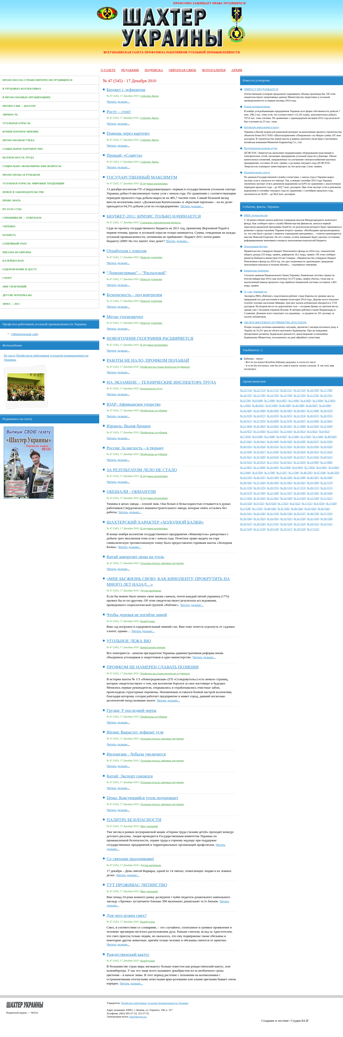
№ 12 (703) (300, 395)
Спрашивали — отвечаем (21, 217)
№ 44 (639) (286, 441)
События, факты (149, 95)
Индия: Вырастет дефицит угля (135, 732)
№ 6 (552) (295, 503)
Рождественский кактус (128, 954)
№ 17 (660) (300, 426)
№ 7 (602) (309, 467)
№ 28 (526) (259, 524)
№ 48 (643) (330, 436)
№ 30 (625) (286, 452)
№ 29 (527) (246, 524)
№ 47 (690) (272, 405)
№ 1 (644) (317, 436)
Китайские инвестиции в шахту (261, 127)
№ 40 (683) (273, 410)
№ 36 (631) (300, 446)
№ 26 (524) (286, 524)
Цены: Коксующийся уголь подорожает (142, 797)
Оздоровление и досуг (19, 269)
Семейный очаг (14, 243)
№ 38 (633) (273, 446)
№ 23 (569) (259, 493)
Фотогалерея (214, 70)
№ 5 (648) (269, 436)
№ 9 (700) (245, 400)
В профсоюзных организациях (26, 97)
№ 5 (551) (307, 503)
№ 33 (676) (273, 416)
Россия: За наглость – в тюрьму (135, 448)
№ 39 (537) (300, 513)
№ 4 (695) (306, 400)
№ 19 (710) (300, 390)
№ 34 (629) (326, 446)
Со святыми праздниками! (130, 858)
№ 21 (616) (313, 457)
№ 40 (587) (313, 477)
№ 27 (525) (273, 524)
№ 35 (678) (246, 416)
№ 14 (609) (313, 462)
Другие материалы (17, 295)
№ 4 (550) (319, 503)
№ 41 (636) (326, 441)
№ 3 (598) (269, 472)
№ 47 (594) (320, 472)
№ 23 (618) (286, 457)
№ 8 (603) (297, 467)
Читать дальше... (118, 101)
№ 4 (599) (257, 472)
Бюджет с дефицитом (126, 89)
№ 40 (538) (286, 513)
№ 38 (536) (313, 513)
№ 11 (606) (259, 467)
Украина (9, 226)
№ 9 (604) (285, 467)
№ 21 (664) (246, 426)
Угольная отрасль (16, 123)
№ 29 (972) (326, 416)
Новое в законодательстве (23, 192)
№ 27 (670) (259, 421)
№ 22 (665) (326, 421)
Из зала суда (12, 209)
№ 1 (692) (245, 405)
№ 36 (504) (246, 518)
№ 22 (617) (300, 457)
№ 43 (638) (300, 441)
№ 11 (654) (286, 431)
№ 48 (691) (258, 405)
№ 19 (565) (313, 493)
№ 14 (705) (273, 395)
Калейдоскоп (13, 260)
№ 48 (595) (307, 472)
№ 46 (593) (333, 472)
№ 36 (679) (326, 410)
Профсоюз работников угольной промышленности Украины (154, 1003)
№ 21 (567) (286, 493)
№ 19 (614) (246, 462)
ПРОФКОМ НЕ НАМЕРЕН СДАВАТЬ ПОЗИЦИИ (153, 667)
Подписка (154, 70)
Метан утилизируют (125, 316)
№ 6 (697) (281, 400)
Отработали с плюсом (127, 250)
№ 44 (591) (259, 477)
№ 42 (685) (246, 410)
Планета (9, 235)
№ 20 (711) (286, 390)
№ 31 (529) (313, 518)
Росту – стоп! (119, 111)
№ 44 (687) (312, 405)
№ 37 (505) (326, 513)
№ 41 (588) (300, 477)
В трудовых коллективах (21, 88)
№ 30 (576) (259, 488)
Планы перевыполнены (257, 106)
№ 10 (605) (273, 467)
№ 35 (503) (259, 518)
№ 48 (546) (270, 508)
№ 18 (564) (326, 493)
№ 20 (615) (326, 457)
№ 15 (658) (326, 426)
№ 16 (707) (246, 395)
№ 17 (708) (326, 390)
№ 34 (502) (273, 518)
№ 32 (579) (326, 482)
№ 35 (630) (313, 446)
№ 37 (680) (313, 410)
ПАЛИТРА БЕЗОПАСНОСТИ (134, 819)
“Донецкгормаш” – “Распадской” (137, 272)
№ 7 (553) (283, 503)
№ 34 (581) (300, 482)
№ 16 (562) (259, 498)
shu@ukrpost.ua (137, 1016)
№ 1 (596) (293, 472)
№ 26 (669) (273, 421)
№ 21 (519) (259, 529)
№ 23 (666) (313, 421)
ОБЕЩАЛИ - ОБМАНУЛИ (131, 491)
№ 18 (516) (300, 529)
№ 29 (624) (300, 452)
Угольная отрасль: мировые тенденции (33, 183)
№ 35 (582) (286, 482)
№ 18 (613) (259, 462)
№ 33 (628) (246, 452)
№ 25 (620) (259, 457)
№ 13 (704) (286, 395)
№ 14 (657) (246, 431)
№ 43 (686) (325, 405)
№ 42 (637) (313, 441)
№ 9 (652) (312, 431)
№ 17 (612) (273, 462)
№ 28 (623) (313, 452)
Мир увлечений (14, 286)
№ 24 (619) (273, 457)
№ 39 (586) (326, 477)
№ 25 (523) (300, 524)
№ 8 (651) (324, 431)
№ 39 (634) (259, 446)
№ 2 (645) (306, 436)
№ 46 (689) (285, 405)
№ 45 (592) (246, 477)
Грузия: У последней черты (131, 710)
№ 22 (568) (273, 493)
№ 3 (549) (331, 503)
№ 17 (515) (313, 529)
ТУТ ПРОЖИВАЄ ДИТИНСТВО (137, 885)
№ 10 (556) (246, 503)
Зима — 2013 (10, 303)
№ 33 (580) (313, 482)
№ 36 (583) (273, 482)
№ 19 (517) (286, 529)
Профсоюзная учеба (18, 140)
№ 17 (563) (246, 498)
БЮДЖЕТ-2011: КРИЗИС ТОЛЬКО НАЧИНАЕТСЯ (154, 216)
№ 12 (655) (273, 431)
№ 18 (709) (313, 390)
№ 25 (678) (286, 421)
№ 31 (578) (246, 488)
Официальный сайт (24, 334)
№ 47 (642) (246, 441)
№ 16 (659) (313, 426)
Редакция (130, 70)
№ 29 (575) (273, 488)
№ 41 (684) (259, 410)
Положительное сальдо (257, 172)
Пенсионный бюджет (256, 246)
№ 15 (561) (273, 498)
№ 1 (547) (257, 508)
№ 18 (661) (286, 426)
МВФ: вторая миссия (255, 215)
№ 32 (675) (286, 416)
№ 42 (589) (286, 477)
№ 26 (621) (246, 457)
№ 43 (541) (246, 513)
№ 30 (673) (313, 416)
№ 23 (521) (326, 524)
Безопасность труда (18, 157)
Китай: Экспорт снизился (130, 776)
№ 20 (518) (273, 529)
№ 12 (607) (246, 467)
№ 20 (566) (300, 493)
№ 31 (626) (273, 452)
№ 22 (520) (246, 529)
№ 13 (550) (300, 498)
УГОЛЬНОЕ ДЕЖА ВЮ (129, 641)
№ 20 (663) (259, 426)
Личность (10, 114)
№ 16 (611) (286, 462)
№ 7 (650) (245, 436)
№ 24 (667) (300, 421)
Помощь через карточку (128, 133)
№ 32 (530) (300, 518)
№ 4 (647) (281, 436)
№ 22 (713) (259, 390)
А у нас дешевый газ (255, 291)
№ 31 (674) (300, 416)
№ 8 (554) (271, 503)
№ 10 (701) (326, 395)
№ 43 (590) (273, 477)
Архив (236, 70)
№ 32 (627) (259, 452)
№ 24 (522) (313, 524)
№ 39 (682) (286, 410)
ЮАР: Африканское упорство (134, 404)
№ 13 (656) (259, 431)
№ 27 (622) (326, 452)
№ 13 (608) (326, 462)
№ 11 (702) (313, 395)
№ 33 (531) (286, 518)
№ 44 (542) (324, 508)
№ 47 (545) (284, 508)
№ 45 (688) (298, 405)
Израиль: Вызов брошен (129, 426)
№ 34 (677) (259, 416)
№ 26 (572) (313, 488)
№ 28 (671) (246, 421)
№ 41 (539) (273, 513)
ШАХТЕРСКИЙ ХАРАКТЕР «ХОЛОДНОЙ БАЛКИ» (155, 522)
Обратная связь (182, 70)
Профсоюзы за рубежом (21, 174)
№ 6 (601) (321, 467)
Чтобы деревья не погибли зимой (137, 614)
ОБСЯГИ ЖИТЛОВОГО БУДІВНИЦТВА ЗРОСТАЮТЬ (275, 322)
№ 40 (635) (246, 446)
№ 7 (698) (269, 400)
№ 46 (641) (259, 441)
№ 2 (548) (245, 508)
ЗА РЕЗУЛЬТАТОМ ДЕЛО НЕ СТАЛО (142, 470)
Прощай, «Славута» (125, 155)
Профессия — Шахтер (19, 106)
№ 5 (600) (245, 472)
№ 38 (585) (246, 482)
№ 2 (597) (281, 472)
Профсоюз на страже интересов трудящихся (37, 80)
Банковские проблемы (256, 270)
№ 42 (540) (259, 513)
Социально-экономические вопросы (31, 166)
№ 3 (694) (317, 400)
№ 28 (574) (286, 488)
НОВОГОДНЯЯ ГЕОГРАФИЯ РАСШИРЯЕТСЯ (150, 338)
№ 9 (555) (258, 503)
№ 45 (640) (273, 441)
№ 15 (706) (259, 395)
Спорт (7, 278)
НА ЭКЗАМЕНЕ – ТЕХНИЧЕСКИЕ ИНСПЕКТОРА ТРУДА (161, 382)
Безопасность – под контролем (134, 294)
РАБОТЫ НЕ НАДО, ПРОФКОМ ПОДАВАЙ (148, 360)
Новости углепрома (151, 257)
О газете (108, 70)
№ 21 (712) (273, 390)
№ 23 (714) (246, 390)
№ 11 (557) (326, 498)
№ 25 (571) (326, 488)
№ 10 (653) (300, 431)
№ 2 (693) (329, 400)
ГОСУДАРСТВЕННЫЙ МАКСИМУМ (142, 177)
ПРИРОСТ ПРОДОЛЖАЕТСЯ (261, 89)
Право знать (11, 200)
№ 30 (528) (326, 518)
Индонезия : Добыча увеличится (136, 754)
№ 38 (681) (300, 410)
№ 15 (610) (300, 462)
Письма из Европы (16, 252)
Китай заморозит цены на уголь (135, 556)
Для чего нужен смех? (127, 915)
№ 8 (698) (257, 400)
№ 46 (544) (297, 508)
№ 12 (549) (313, 498)
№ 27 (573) (300, 488)
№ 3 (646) (293, 436)
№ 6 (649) (257, 436)
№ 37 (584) (259, 482)
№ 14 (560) (286, 498)
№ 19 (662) (273, 426)
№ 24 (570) (246, 493)
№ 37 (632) (286, 446)
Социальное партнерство (22, 149)
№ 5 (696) (293, 400)
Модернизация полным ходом (260, 148)
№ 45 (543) (311, 508)
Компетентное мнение (20, 131)
